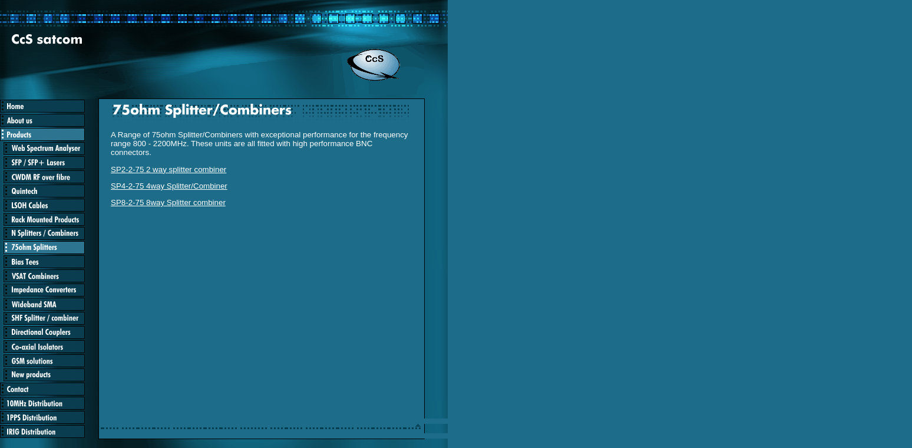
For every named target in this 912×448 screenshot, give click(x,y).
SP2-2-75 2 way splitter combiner (168, 169)
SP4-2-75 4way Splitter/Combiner (169, 186)
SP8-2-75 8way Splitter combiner (168, 202)
